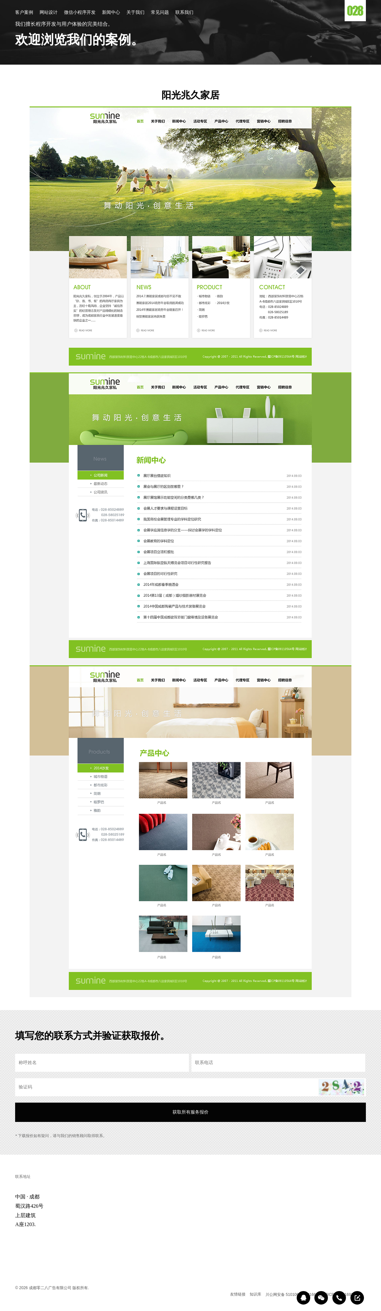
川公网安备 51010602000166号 (292, 1294)
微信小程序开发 (80, 13)
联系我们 (184, 13)
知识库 (255, 1294)
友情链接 (238, 1294)
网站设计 (49, 13)
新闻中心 (111, 13)
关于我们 (135, 13)
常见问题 (160, 13)
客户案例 (24, 13)
